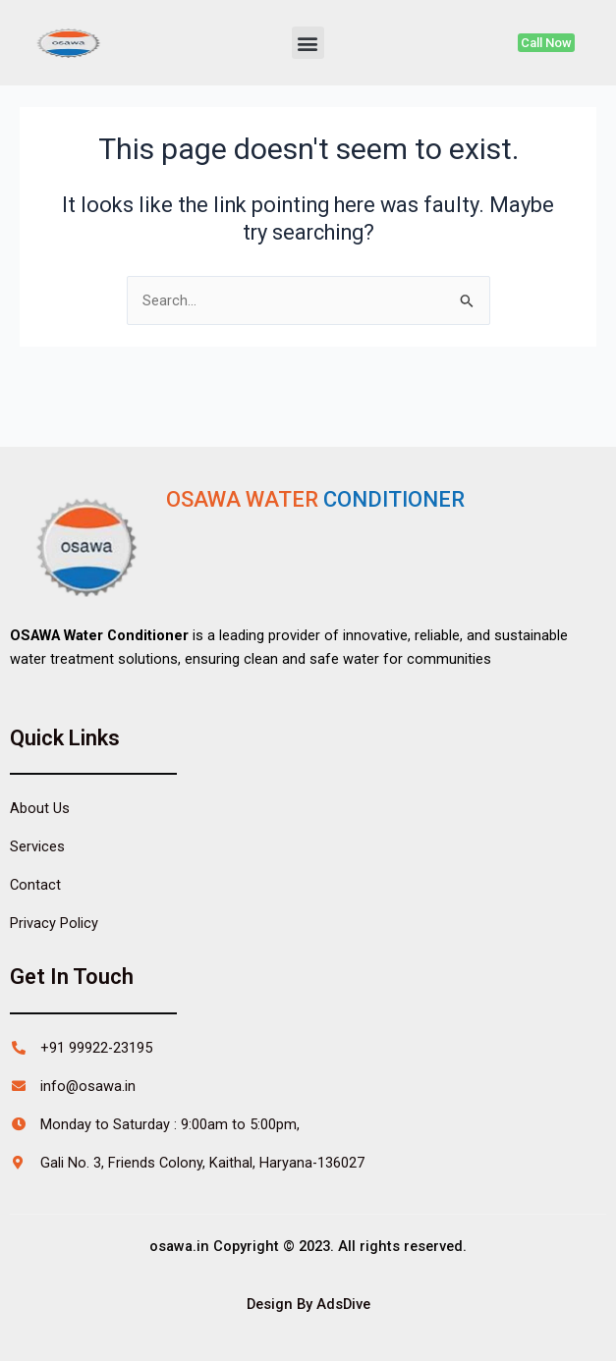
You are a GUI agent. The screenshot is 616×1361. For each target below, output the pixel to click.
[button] (308, 43)
